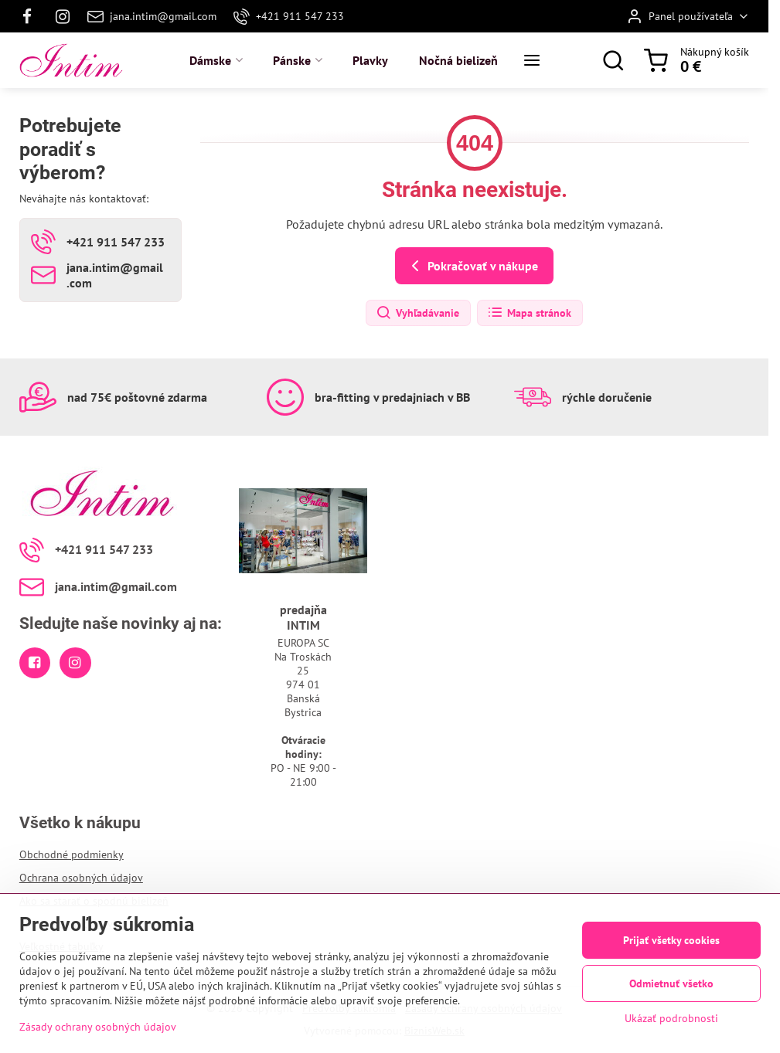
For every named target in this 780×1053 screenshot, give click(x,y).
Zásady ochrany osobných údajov (97, 1027)
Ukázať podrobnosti (671, 1018)
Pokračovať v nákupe (472, 265)
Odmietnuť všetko (671, 983)
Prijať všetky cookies (671, 940)
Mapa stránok (529, 313)
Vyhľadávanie (417, 313)
